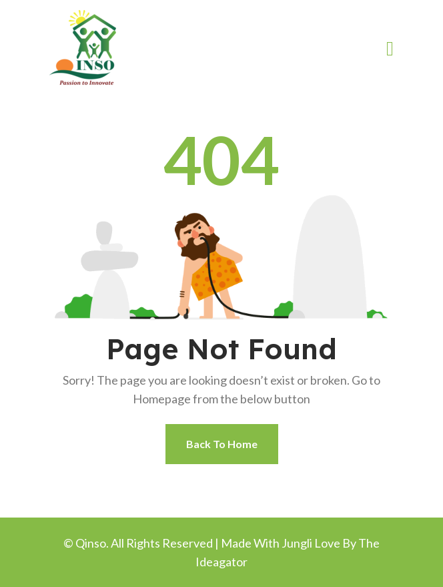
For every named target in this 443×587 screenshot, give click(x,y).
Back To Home (222, 443)
